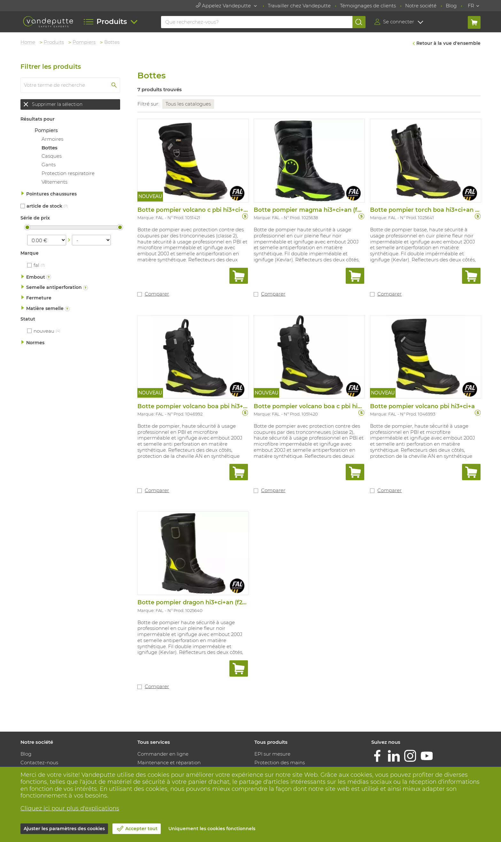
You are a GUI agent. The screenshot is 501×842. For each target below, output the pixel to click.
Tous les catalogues (188, 104)
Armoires (52, 139)
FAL (36, 265)
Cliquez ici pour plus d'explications (69, 808)
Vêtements (54, 182)
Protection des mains (279, 762)
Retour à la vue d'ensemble (448, 43)
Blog (451, 6)
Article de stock (44, 206)
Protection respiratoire (68, 173)
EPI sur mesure (272, 754)
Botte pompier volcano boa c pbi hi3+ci (311, 406)
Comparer (157, 294)
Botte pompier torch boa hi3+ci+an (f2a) (429, 209)
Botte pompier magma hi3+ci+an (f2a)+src (316, 209)
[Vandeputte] (48, 22)
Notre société (420, 6)
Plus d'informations (48, 277)
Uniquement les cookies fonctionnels (211, 828)
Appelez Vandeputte (224, 6)
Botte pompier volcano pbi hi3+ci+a (422, 406)
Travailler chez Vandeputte (299, 6)
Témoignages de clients (368, 6)
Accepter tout (141, 828)
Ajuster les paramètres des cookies (64, 828)
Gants (49, 165)
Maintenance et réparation (169, 762)
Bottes (50, 148)
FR (471, 6)
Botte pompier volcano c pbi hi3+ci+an (194, 209)
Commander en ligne (163, 754)
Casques (52, 156)
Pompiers (84, 42)
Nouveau (44, 331)
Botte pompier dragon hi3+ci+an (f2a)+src (198, 602)
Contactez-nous (39, 762)
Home (27, 42)
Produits (54, 42)
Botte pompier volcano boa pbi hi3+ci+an (198, 406)
